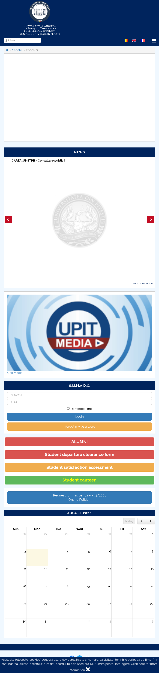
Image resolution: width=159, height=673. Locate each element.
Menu (153, 41)
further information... (141, 283)
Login (79, 416)
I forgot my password (79, 426)
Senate (17, 50)
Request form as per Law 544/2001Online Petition (79, 497)
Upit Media (14, 373)
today (129, 521)
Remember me (79, 408)
